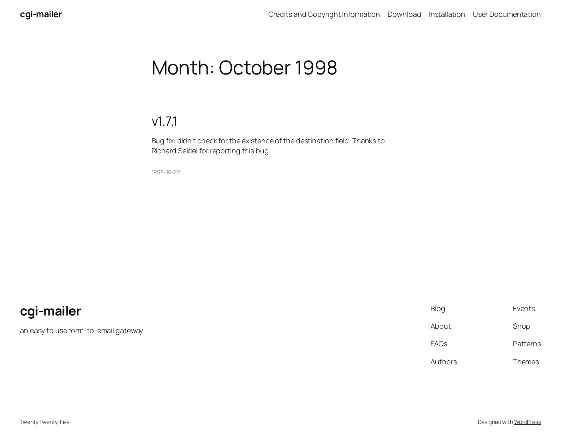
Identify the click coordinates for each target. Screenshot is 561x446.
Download (404, 14)
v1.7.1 (164, 121)
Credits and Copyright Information (324, 14)
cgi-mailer (41, 14)
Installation (447, 14)
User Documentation (507, 14)
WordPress (527, 422)
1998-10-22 (166, 172)
